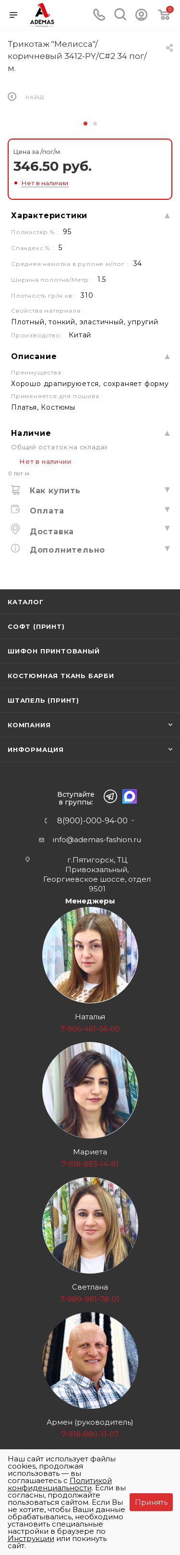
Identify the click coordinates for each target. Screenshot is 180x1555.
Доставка (50, 531)
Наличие (31, 433)
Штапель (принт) (43, 700)
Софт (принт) (36, 626)
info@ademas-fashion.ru (97, 839)
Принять (151, 1502)
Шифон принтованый (54, 651)
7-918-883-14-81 (90, 1163)
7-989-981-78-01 (90, 1299)
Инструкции (31, 1538)
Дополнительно (66, 550)
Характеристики (49, 215)
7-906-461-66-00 (90, 1028)
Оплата (45, 510)
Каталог (26, 602)
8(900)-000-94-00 (92, 821)
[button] (85, 123)
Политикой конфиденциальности (60, 1484)
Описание (34, 356)
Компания (29, 725)
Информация (36, 749)
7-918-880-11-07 (90, 1434)
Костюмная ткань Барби (61, 676)
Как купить (54, 490)
